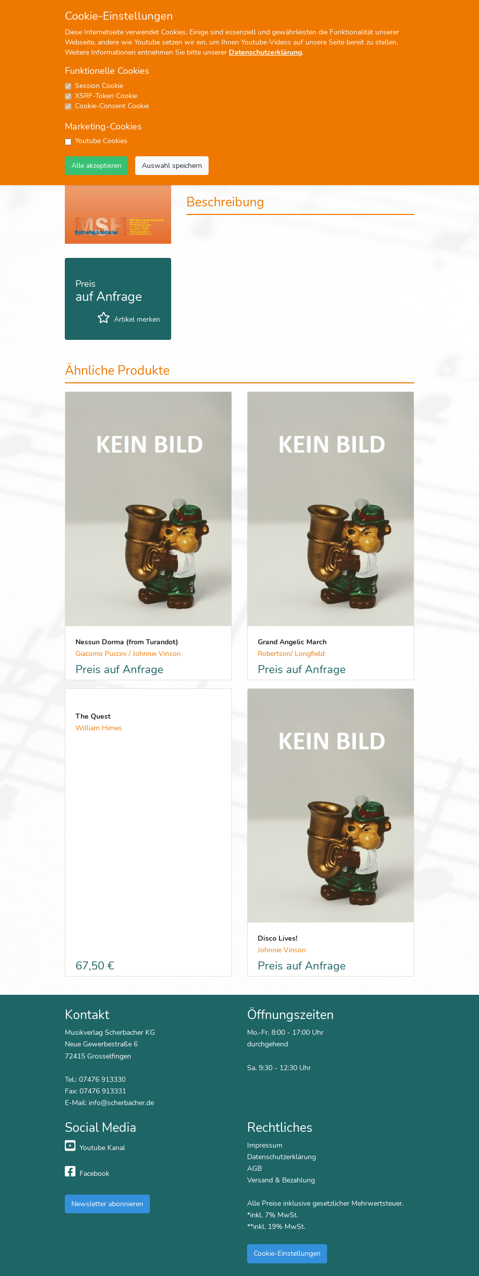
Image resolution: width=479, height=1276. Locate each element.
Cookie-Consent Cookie (112, 106)
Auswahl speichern (172, 165)
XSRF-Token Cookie (106, 96)
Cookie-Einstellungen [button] (287, 1253)
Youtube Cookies (101, 141)
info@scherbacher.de (121, 1102)
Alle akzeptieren (96, 165)
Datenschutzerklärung (265, 52)
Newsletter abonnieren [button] (107, 1204)
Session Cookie (99, 86)
